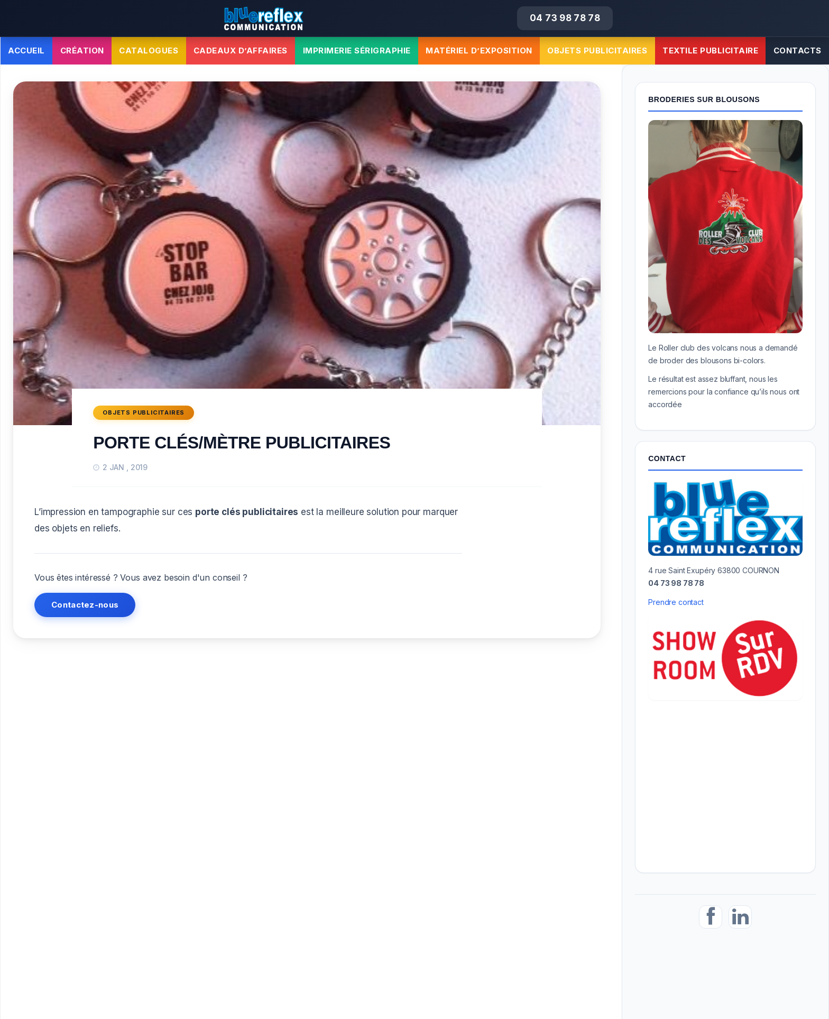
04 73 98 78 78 (565, 18)
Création (82, 50)
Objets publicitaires (597, 50)
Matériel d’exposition (479, 50)
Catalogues (148, 50)
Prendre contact (676, 602)
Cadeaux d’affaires (241, 50)
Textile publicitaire (710, 50)
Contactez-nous (84, 605)
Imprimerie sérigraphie (357, 50)
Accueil (26, 50)
